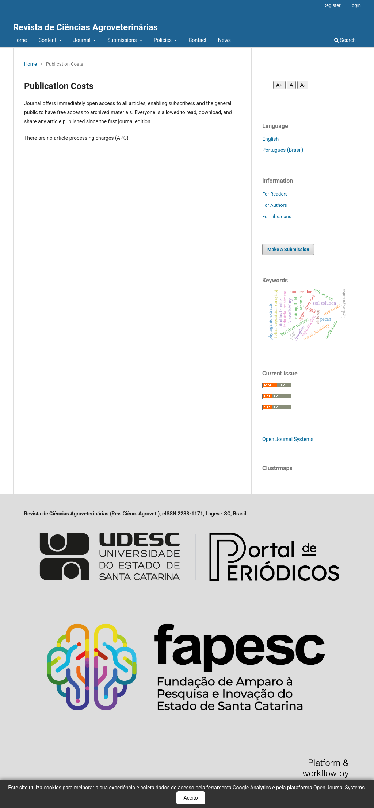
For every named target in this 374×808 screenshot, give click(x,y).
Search (345, 40)
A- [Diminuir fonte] (302, 85)
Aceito (191, 798)
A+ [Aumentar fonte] (279, 85)
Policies (163, 40)
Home (20, 40)
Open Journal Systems (287, 439)
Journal (82, 40)
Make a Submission (288, 249)
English (270, 139)
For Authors (274, 205)
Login (355, 5)
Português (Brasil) (282, 150)
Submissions (122, 40)
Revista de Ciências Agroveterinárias (85, 27)
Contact (197, 40)
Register (332, 5)
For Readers (275, 194)
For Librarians (276, 216)
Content (48, 40)
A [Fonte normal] (291, 85)
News (224, 40)
